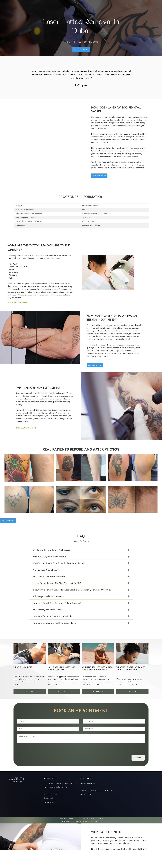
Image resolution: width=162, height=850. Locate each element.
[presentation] (34, 748)
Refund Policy (49, 802)
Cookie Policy (97, 821)
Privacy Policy (65, 821)
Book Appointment (81, 49)
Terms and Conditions (81, 821)
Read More (29, 692)
